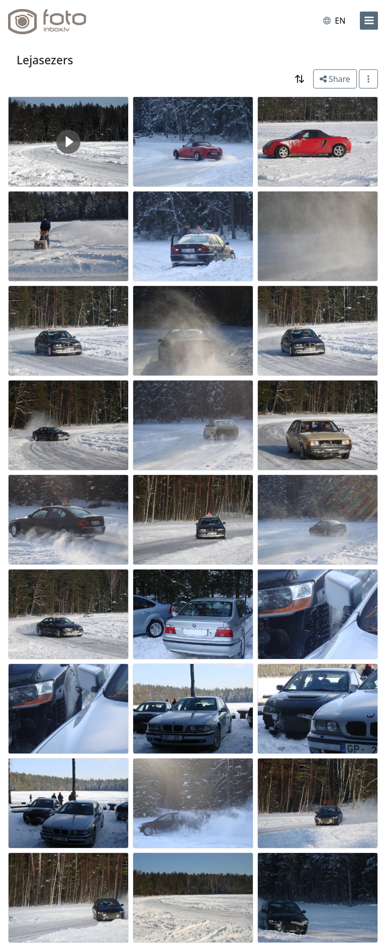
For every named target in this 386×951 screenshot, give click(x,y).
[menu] (369, 21)
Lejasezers (45, 60)
